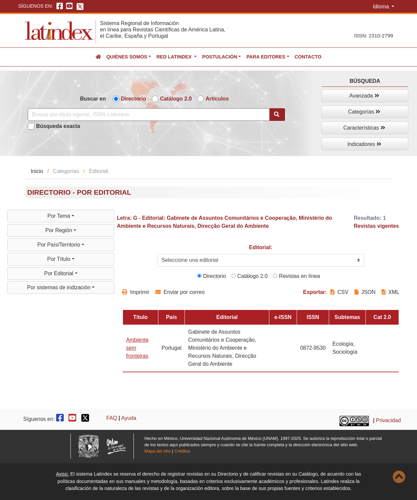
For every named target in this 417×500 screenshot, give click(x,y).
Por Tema (59, 216)
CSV (340, 292)
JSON (365, 292)
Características (364, 128)
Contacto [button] (308, 56)
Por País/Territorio (59, 244)
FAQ (111, 418)
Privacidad (388, 420)
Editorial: (260, 247)
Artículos (217, 99)
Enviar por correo (179, 292)
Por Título (59, 259)
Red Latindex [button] (174, 56)
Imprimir (135, 292)
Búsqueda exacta (58, 126)
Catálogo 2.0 (176, 99)
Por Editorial (59, 273)
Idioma (381, 6)
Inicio (37, 171)
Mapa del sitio (157, 451)
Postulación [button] (219, 56)
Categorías (364, 112)
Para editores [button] (265, 56)
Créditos (182, 451)
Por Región (59, 230)
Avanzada (364, 96)
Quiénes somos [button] (126, 56)
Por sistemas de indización (59, 287)
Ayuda (128, 418)
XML (390, 292)
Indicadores (364, 144)
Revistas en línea (296, 276)
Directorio (133, 99)
